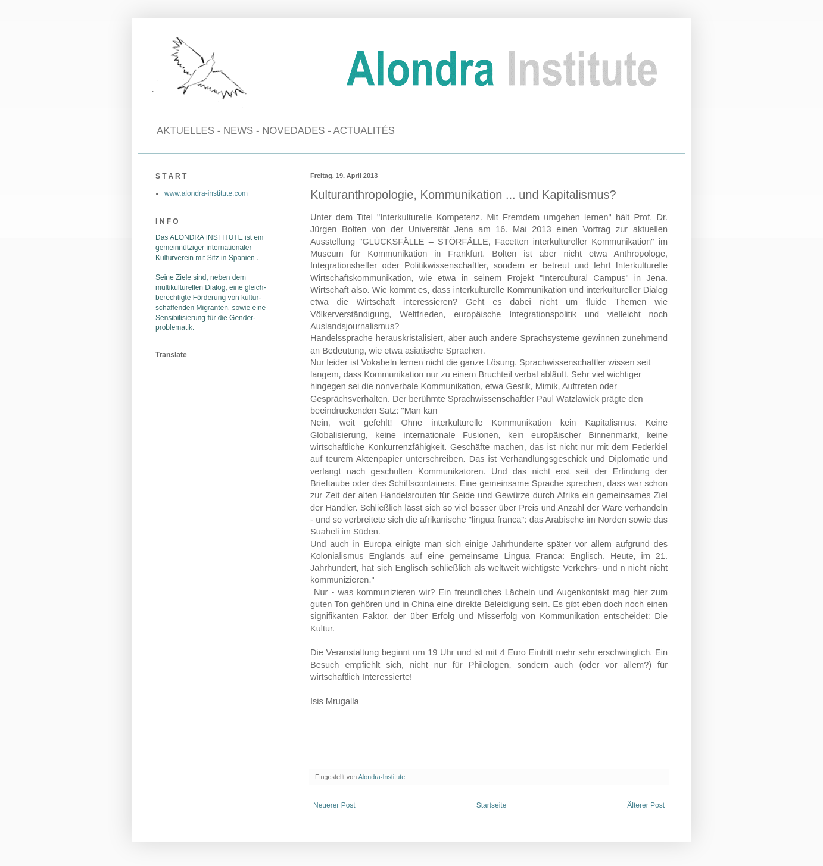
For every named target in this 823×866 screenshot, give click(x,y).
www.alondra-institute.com (206, 193)
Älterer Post (646, 805)
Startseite (491, 805)
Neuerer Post (334, 805)
